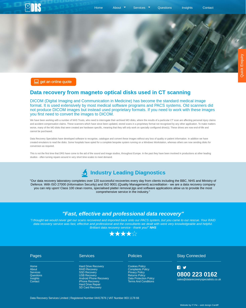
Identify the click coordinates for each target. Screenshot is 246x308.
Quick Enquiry (242, 63)
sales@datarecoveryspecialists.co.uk (199, 279)
